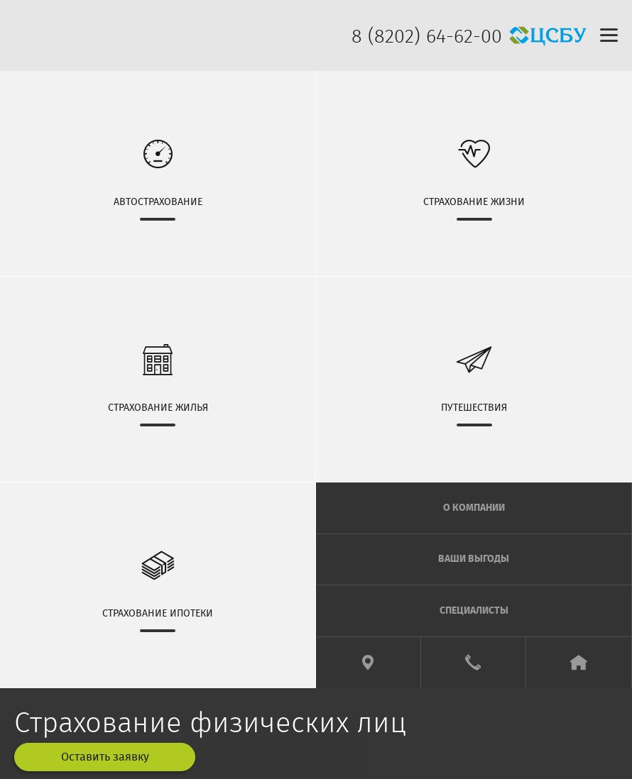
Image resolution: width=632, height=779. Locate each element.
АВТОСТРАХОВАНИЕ (157, 172)
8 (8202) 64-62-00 (427, 36)
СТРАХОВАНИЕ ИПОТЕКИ (157, 584)
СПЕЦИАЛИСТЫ (474, 611)
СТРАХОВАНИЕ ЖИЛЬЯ (157, 378)
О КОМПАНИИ (474, 508)
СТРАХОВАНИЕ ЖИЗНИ (474, 172)
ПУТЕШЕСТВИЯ (474, 378)
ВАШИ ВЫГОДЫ (473, 559)
